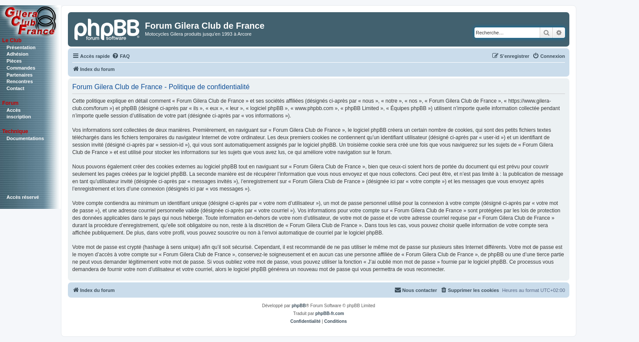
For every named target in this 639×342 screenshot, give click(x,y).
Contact (15, 88)
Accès (13, 110)
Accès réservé (23, 197)
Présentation (21, 47)
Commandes (21, 67)
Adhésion (17, 54)
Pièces (14, 61)
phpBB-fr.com (329, 313)
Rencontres (20, 81)
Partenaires (20, 74)
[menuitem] (121, 56)
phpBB (299, 305)
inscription (19, 116)
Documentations (25, 138)
